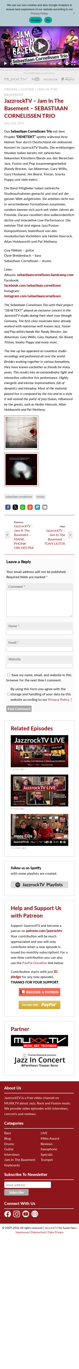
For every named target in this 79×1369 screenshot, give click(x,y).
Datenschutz (38, 1237)
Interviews (12, 1159)
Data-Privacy (56, 1237)
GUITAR (27, 89)
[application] (39, 46)
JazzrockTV (51, 1233)
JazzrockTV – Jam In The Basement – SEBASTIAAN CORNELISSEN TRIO (36, 108)
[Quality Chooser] (67, 63)
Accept (35, 20)
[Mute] (60, 63)
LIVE (44, 1138)
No (48, 20)
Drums (9, 1149)
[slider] (36, 64)
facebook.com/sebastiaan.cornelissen (32, 285)
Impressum (22, 1237)
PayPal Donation (34, 968)
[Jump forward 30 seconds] (12, 63)
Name (13, 631)
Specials (47, 1159)
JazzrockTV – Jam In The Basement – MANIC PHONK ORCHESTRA (24, 537)
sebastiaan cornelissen (18, 496)
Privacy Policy (58, 704)
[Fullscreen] (73, 63)
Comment (16, 586)
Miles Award (50, 1143)
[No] (74, 13)
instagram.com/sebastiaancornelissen (32, 296)
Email (13, 647)
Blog (7, 1143)
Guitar (9, 1154)
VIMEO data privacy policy (41, 73)
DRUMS (10, 89)
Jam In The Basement (19, 1165)
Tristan (40, 496)
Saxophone (49, 1154)
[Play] (39, 45)
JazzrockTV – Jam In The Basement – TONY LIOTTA (54, 536)
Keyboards (12, 1170)
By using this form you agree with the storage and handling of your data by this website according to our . (41, 699)
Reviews (47, 1149)
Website (14, 664)
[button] (8, 507)
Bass (7, 1138)
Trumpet (47, 1165)
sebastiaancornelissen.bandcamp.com (45, 275)
